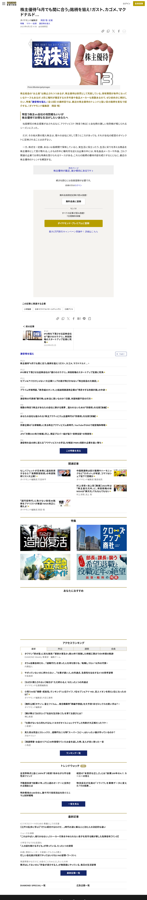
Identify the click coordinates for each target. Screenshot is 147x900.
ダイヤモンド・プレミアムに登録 (73, 223)
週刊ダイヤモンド (69, 860)
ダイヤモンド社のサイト (72, 849)
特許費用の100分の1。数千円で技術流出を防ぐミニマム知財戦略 (45, 734)
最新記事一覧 (73, 813)
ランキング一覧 (73, 693)
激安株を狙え (44, 23)
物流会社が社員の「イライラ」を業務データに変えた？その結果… (102, 724)
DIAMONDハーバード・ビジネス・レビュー (79, 865)
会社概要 (118, 860)
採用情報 (118, 865)
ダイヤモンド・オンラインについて (25, 849)
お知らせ (118, 869)
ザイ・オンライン (68, 874)
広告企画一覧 (83, 825)
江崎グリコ (69, 249)
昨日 (60, 588)
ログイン (126, 4)
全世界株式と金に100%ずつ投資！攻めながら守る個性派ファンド (45, 714)
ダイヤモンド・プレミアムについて (24, 860)
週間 (87, 588)
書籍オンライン (68, 869)
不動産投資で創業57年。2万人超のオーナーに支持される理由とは (45, 724)
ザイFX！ (65, 879)
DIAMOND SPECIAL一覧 (33, 825)
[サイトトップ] (10, 4)
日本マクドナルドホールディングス (48, 249)
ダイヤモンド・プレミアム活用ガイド (25, 865)
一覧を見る (73, 744)
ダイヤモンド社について (125, 849)
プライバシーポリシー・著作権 (23, 879)
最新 (33, 588)
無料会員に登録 (73, 201)
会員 (113, 588)
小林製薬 (27, 249)
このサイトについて (19, 855)
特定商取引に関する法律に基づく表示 (26, 874)
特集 (22, 23)
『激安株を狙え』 (39, 102)
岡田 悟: (47, 20)
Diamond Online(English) (72, 855)
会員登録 (139, 3)
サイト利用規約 (17, 869)
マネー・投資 (31, 23)
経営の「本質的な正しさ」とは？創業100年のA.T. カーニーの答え (102, 714)
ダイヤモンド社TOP (123, 855)
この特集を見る (73, 390)
